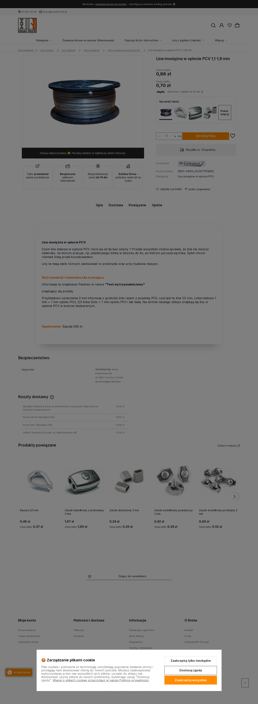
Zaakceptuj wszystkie (191, 680)
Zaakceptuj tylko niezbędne (191, 660)
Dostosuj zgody (190, 670)
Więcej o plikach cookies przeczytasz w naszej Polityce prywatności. (101, 680)
